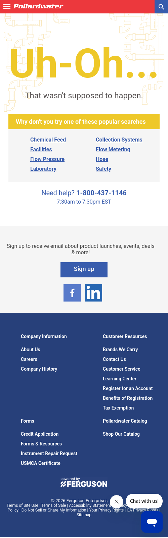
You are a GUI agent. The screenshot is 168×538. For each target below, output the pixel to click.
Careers (29, 359)
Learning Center (119, 378)
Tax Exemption (118, 408)
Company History (39, 369)
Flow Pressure (47, 159)
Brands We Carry (120, 349)
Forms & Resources (41, 443)
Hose (102, 159)
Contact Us (114, 359)
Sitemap (84, 515)
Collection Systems (119, 140)
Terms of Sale (53, 505)
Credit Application (39, 434)
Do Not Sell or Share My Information (54, 510)
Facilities (41, 149)
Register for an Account (128, 388)
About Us (30, 349)
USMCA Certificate (40, 463)
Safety (103, 169)
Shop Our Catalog (121, 434)
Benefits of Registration (128, 398)
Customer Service (121, 369)
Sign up (84, 268)
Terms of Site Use (22, 505)
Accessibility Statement (90, 505)
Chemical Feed (48, 140)
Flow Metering (113, 149)
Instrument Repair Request (49, 453)
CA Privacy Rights (142, 510)
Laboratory (43, 169)
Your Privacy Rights (106, 510)
